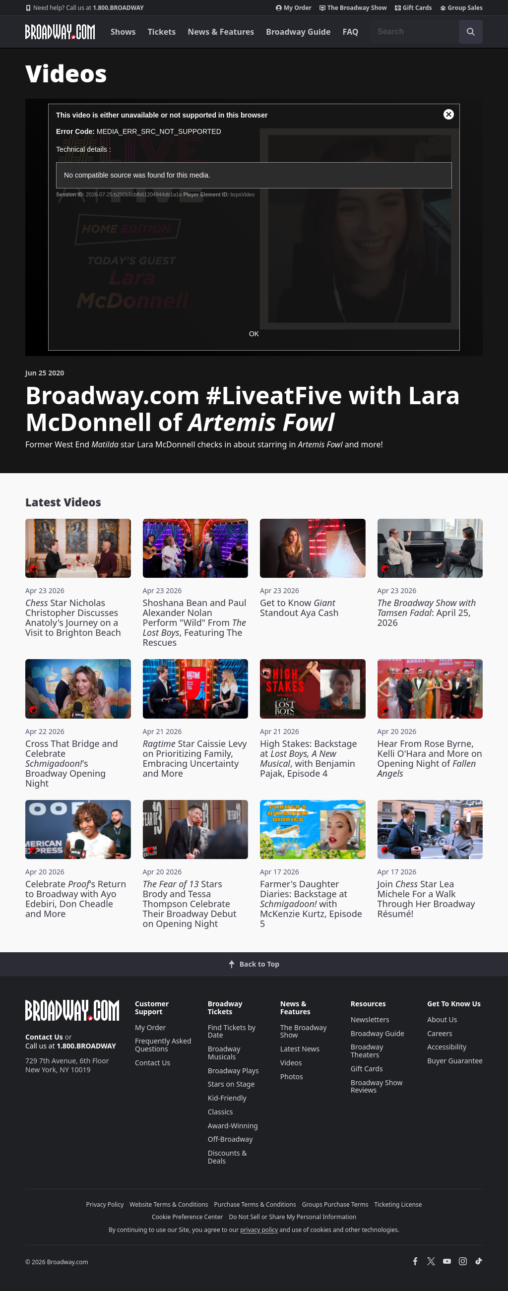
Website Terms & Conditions (168, 1204)
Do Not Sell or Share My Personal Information (292, 1217)
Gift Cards (413, 8)
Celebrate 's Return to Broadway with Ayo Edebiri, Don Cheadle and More (75, 899)
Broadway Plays (233, 1070)
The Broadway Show (353, 8)
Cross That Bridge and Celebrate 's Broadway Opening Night (71, 763)
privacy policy (259, 1230)
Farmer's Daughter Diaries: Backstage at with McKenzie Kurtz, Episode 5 (311, 903)
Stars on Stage (231, 1084)
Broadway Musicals (224, 1052)
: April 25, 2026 (427, 612)
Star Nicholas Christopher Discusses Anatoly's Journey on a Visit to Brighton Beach (73, 617)
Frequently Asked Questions (163, 1044)
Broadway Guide (298, 32)
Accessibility (446, 1046)
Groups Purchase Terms (335, 1204)
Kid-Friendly (227, 1098)
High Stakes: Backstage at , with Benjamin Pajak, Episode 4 (308, 758)
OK (254, 334)
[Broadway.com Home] (60, 31)
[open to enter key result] (471, 32)
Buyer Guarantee (455, 1060)
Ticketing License (398, 1204)
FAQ (351, 32)
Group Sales (461, 8)
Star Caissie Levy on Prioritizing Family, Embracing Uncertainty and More (195, 758)
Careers (439, 1033)
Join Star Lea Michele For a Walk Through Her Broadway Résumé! (426, 899)
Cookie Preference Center (187, 1217)
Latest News (300, 1048)
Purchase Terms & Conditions (255, 1204)
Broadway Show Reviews (377, 1086)
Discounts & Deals (227, 1157)
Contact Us (44, 1037)
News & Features (221, 32)
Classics (220, 1111)
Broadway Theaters (367, 1050)
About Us (442, 1019)
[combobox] (426, 32)
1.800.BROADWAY (84, 8)
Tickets (162, 32)
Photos (291, 1076)
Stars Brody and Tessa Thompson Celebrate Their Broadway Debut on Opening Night (190, 903)
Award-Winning (233, 1125)
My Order (294, 8)
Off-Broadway (230, 1139)
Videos (291, 1062)
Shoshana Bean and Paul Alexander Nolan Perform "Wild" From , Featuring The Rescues (195, 622)
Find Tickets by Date (231, 1031)
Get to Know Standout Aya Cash (299, 607)
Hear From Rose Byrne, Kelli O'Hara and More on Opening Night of (430, 758)
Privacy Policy (105, 1204)
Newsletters (370, 1019)
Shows (123, 32)
